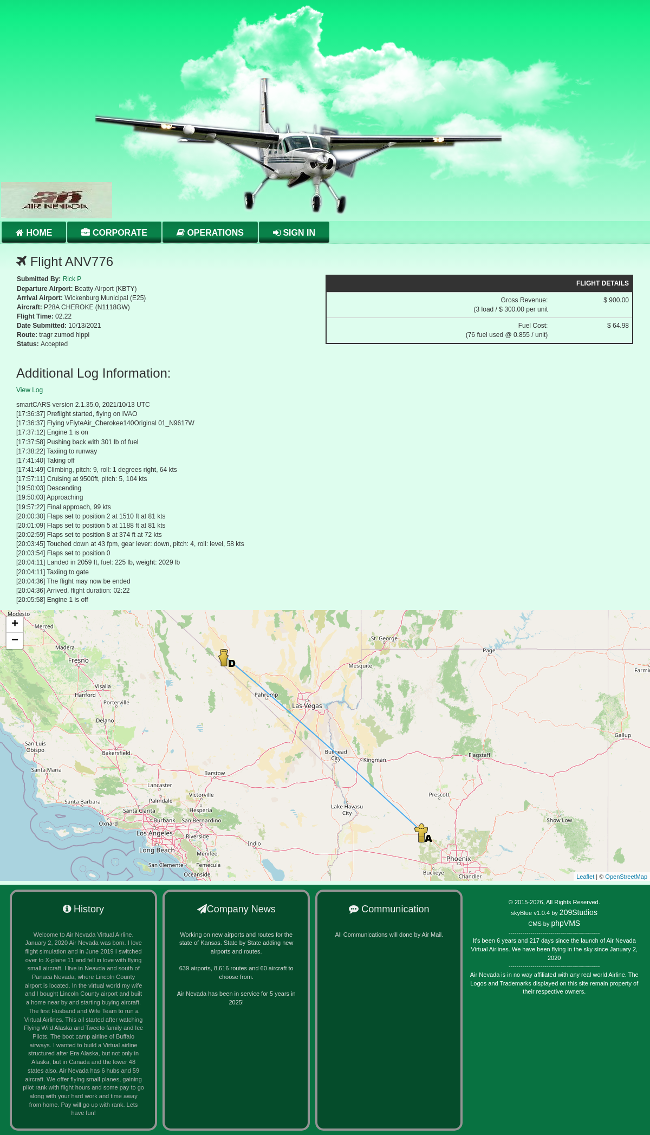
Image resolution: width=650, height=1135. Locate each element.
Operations (210, 232)
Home (34, 232)
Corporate (114, 232)
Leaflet (585, 876)
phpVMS (565, 923)
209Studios (578, 912)
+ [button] (14, 625)
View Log (29, 390)
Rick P (72, 279)
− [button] (14, 641)
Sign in (294, 232)
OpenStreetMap (626, 876)
